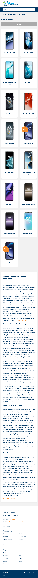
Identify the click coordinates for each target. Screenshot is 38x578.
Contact (21, 534)
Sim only (5, 536)
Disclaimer (22, 542)
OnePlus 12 (9, 114)
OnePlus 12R (9, 143)
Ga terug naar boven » (9, 498)
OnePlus (5, 558)
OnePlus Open (9, 173)
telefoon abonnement (22, 320)
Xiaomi (5, 564)
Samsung (5, 555)
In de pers (6, 545)
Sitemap (21, 545)
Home (4, 14)
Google (5, 561)
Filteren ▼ (19, 24)
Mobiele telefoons (13, 14)
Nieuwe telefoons (8, 539)
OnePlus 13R (28, 53)
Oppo (20, 564)
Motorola (21, 553)
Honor (20, 558)
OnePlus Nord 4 (9, 53)
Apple (4, 553)
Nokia (20, 555)
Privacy (21, 539)
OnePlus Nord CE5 (28, 204)
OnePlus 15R (28, 143)
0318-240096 (12, 519)
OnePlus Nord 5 (9, 234)
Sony (20, 561)
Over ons (5, 542)
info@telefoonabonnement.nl (14, 522)
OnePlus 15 (9, 263)
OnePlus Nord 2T (28, 234)
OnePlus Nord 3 (28, 114)
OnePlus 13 (28, 82)
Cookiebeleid (22, 536)
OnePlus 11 (9, 204)
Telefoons (6, 534)
